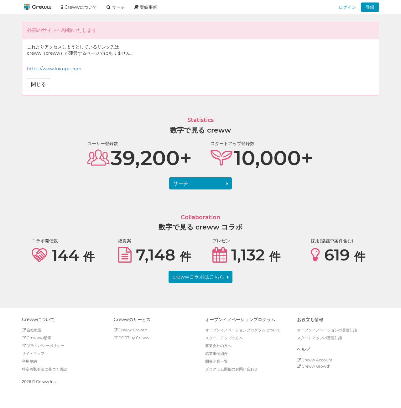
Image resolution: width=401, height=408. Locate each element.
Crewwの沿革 (36, 337)
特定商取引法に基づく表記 (44, 369)
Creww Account (314, 360)
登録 (370, 7)
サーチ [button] (116, 7)
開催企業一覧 (216, 361)
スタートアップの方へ (224, 337)
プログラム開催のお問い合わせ (231, 369)
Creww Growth (130, 330)
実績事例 (145, 7)
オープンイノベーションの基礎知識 (327, 330)
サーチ (180, 183)
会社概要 (32, 330)
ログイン (347, 7)
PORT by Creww (131, 337)
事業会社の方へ (218, 345)
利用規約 (29, 361)
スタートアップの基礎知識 (319, 337)
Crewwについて (79, 7)
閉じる (38, 84)
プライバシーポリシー (43, 345)
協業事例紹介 (216, 353)
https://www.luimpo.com (54, 69)
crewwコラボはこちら (198, 277)
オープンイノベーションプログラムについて (242, 330)
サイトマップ (33, 353)
